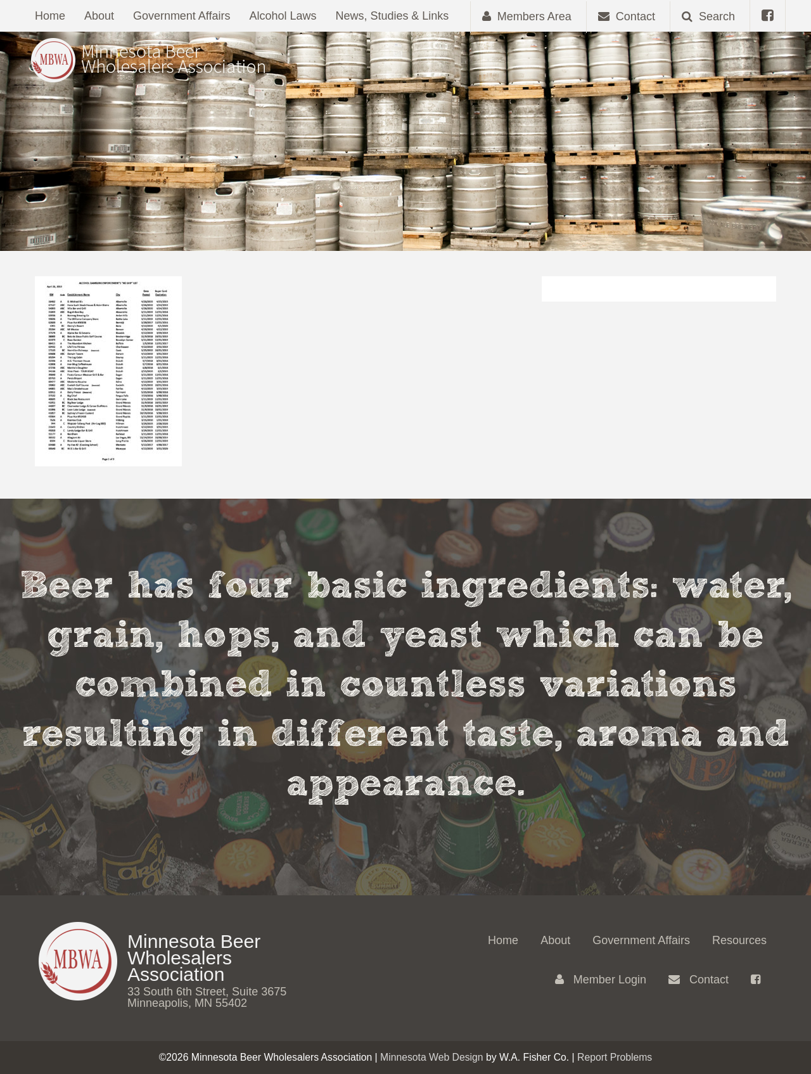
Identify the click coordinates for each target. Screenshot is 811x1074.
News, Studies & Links (392, 16)
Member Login (600, 979)
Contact (698, 979)
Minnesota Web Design (431, 1057)
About (99, 16)
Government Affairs (182, 16)
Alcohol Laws (283, 16)
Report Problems (614, 1057)
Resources (739, 940)
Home (50, 16)
